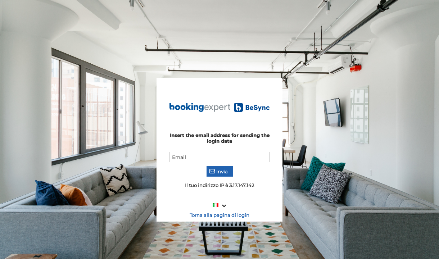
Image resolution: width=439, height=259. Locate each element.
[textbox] (219, 157)
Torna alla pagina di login (219, 215)
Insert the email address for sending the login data (220, 138)
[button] (220, 171)
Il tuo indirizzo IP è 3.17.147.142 (219, 185)
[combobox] (219, 206)
